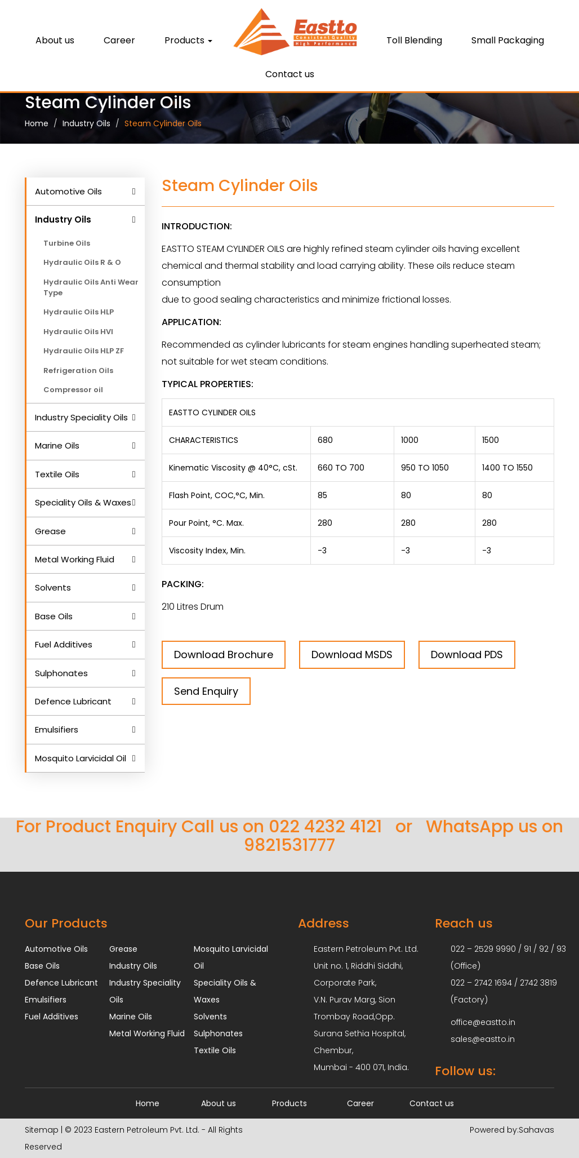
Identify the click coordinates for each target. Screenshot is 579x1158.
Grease (50, 531)
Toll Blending (414, 40)
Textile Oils (57, 474)
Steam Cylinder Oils (163, 123)
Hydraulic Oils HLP (78, 312)
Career (119, 40)
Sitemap (42, 1129)
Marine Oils (57, 445)
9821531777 (289, 845)
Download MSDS (352, 654)
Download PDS (467, 654)
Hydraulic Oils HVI (78, 331)
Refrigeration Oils (78, 370)
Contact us (289, 74)
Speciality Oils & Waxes (83, 502)
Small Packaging (507, 40)
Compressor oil (73, 389)
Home (36, 123)
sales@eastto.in (483, 1039)
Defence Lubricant (73, 701)
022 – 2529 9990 (483, 949)
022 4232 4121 (325, 826)
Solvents (53, 587)
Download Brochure (223, 654)
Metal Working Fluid (74, 559)
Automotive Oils (68, 191)
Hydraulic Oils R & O (82, 262)
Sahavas (536, 1129)
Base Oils (54, 616)
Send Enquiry (206, 691)
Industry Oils (86, 123)
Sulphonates (61, 673)
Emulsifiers (56, 729)
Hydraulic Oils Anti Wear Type (91, 287)
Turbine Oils (66, 243)
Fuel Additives (63, 644)
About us (54, 40)
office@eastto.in (483, 1022)
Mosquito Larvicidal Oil (80, 758)
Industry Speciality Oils (81, 417)
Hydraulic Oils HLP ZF (83, 350)
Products (188, 40)
